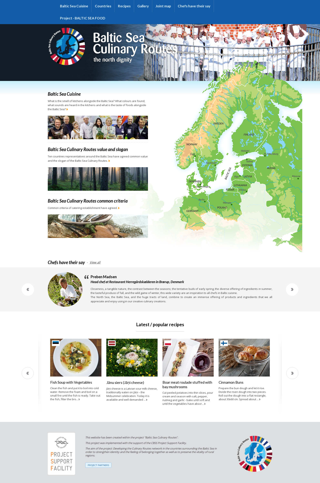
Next (292, 289)
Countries (103, 6)
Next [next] (292, 373)
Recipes (124, 6)
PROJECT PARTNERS (98, 465)
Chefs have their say (194, 6)
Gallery (143, 6)
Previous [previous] (28, 373)
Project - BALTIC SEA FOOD (82, 18)
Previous (28, 289)
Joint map (163, 6)
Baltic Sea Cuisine (74, 6)
